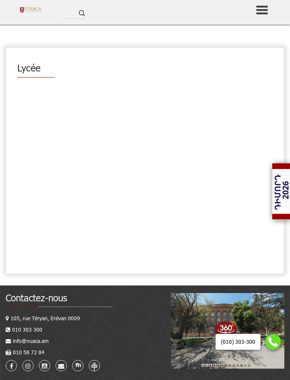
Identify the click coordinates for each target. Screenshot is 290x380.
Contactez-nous (36, 297)
